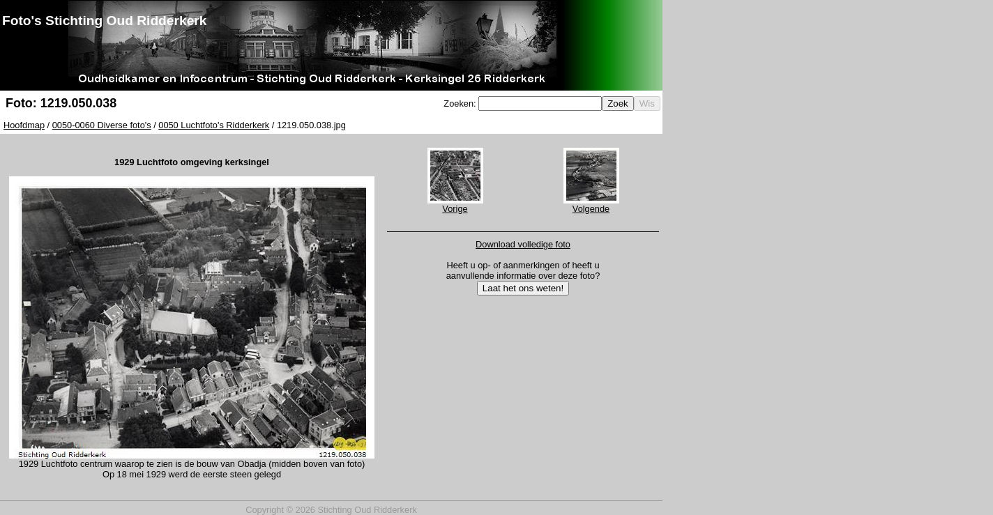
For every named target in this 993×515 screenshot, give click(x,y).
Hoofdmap (24, 125)
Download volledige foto (523, 244)
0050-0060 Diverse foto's (101, 125)
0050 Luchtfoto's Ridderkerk (213, 125)
